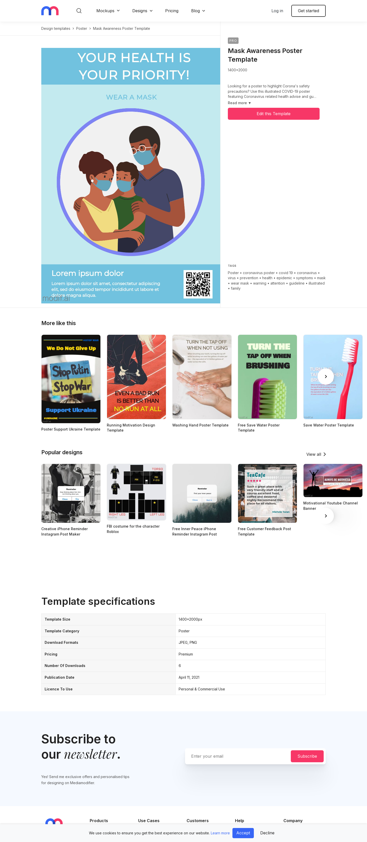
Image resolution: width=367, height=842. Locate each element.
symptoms (304, 278)
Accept (243, 832)
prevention (249, 278)
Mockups (105, 10)
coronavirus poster (259, 273)
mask (321, 278)
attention (277, 283)
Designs (139, 10)
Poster (233, 273)
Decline (267, 832)
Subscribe (307, 756)
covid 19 (286, 273)
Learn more (220, 833)
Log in (277, 10)
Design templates (55, 28)
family (236, 288)
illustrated (317, 283)
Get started (308, 10)
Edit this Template (274, 113)
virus (232, 278)
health (267, 278)
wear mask (240, 283)
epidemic (284, 278)
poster (81, 28)
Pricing (171, 10)
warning (259, 283)
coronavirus (307, 273)
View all (313, 454)
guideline (297, 283)
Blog (195, 10)
